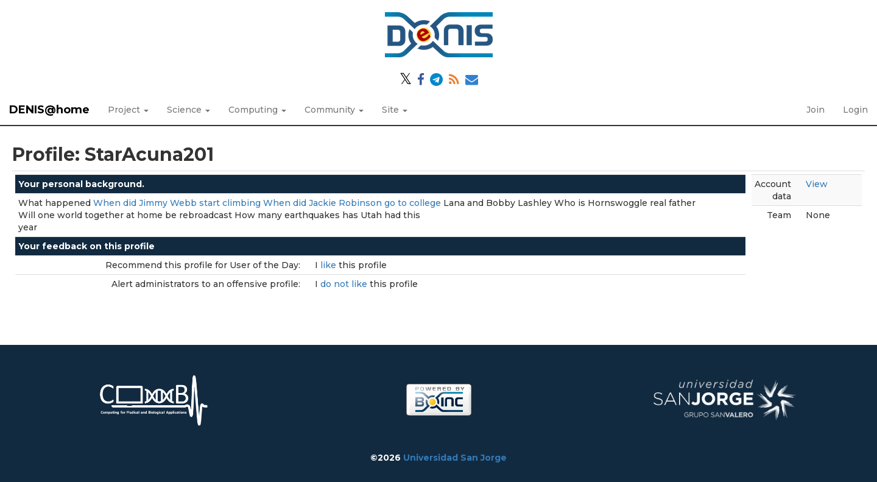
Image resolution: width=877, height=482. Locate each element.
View (817, 184)
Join (815, 109)
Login (855, 109)
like (329, 265)
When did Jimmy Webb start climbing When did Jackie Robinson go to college (267, 202)
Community (334, 109)
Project (128, 109)
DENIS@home (49, 109)
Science (188, 109)
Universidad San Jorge (455, 457)
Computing (257, 109)
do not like (345, 283)
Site (394, 109)
